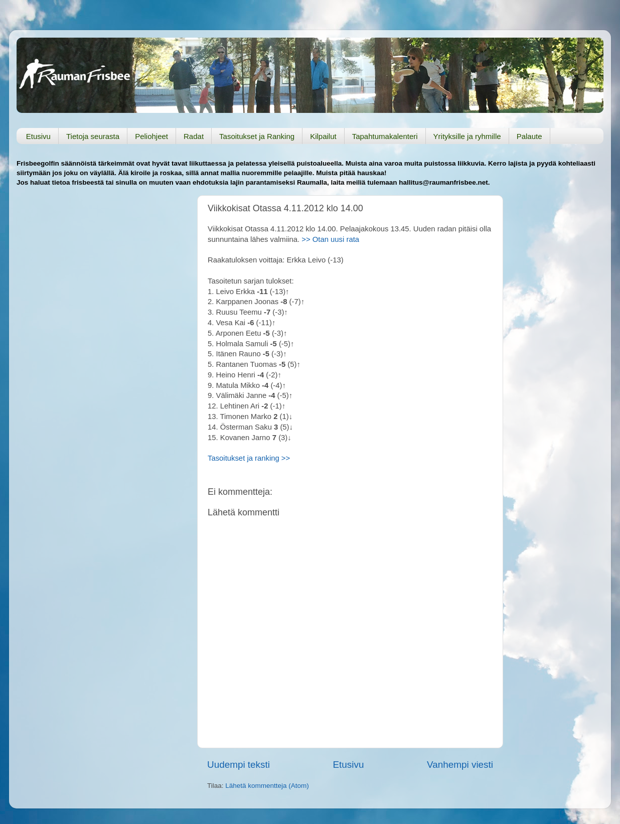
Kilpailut (323, 136)
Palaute (529, 136)
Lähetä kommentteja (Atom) (267, 785)
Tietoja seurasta (92, 136)
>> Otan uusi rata (329, 239)
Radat (194, 136)
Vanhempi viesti (460, 764)
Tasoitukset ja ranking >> (249, 458)
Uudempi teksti (238, 764)
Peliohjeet (151, 136)
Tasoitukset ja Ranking (256, 136)
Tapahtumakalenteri (385, 136)
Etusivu (38, 136)
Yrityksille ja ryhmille (467, 136)
